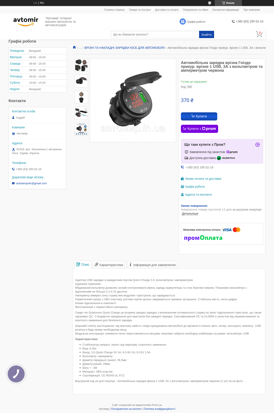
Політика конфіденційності (159, 408)
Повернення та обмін (195, 9)
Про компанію (251, 9)
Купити (201, 116)
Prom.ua (157, 405)
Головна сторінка (114, 9)
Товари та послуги (139, 9)
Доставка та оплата (167, 9)
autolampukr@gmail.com (31, 183)
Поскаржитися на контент (126, 408)
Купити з (202, 129)
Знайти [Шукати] (206, 34)
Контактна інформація (226, 9)
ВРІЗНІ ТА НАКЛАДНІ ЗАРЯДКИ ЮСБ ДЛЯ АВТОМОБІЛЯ (125, 47)
